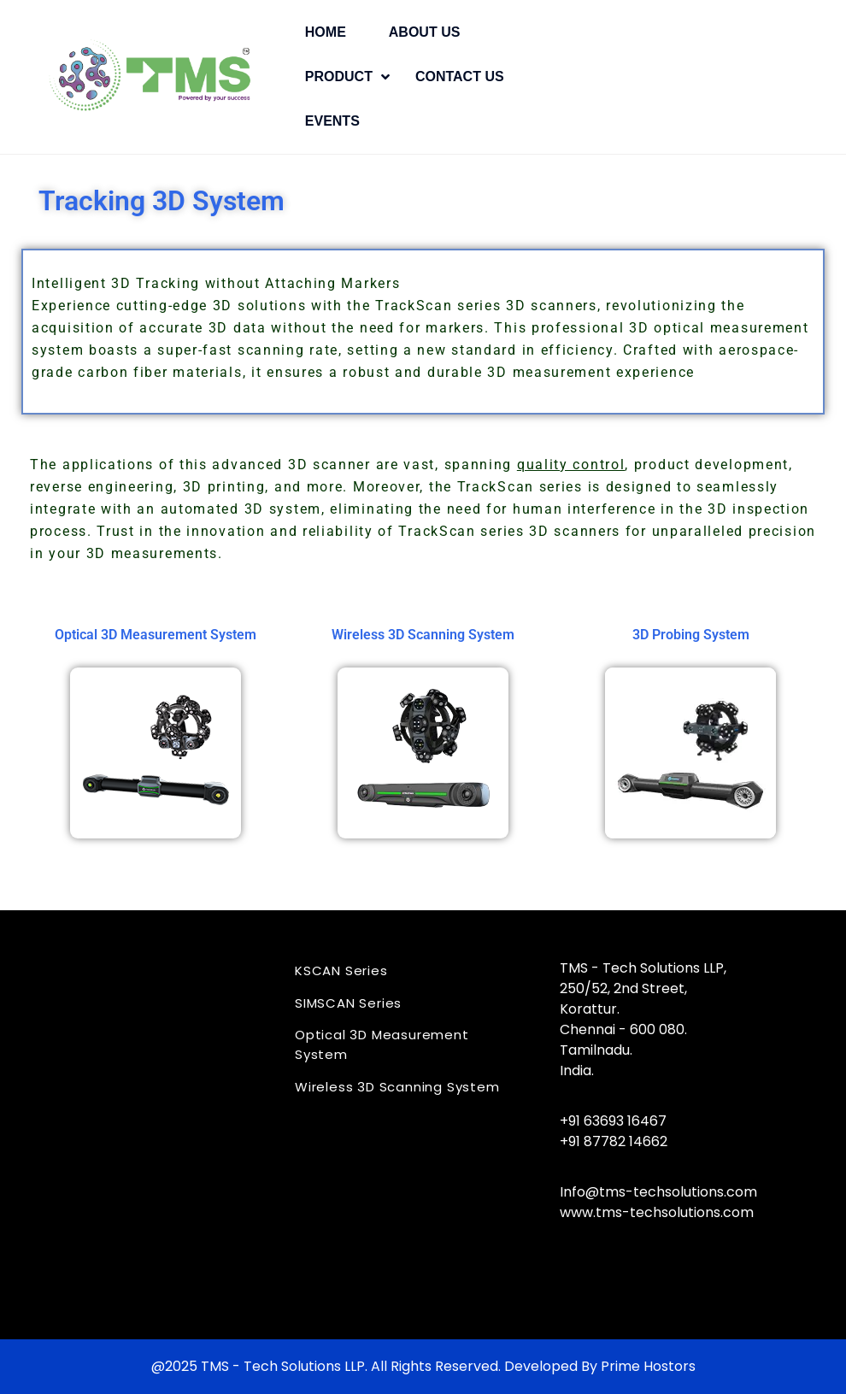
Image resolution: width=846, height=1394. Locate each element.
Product (339, 76)
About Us (425, 32)
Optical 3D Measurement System (382, 1044)
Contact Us (459, 76)
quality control (571, 464)
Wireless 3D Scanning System (397, 1087)
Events (332, 121)
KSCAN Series (341, 970)
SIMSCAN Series (348, 1003)
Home (325, 32)
